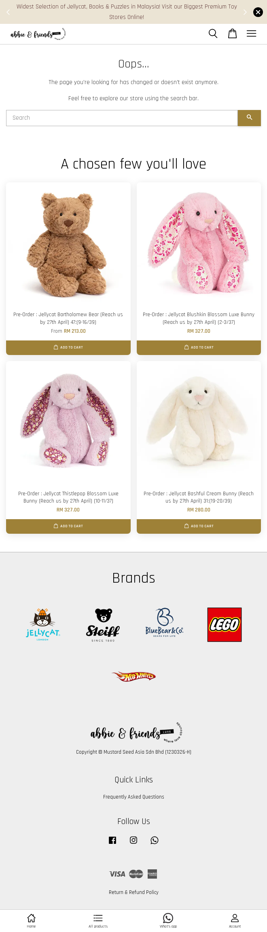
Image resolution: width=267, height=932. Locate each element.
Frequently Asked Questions (133, 797)
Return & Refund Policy (134, 892)
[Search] (122, 118)
